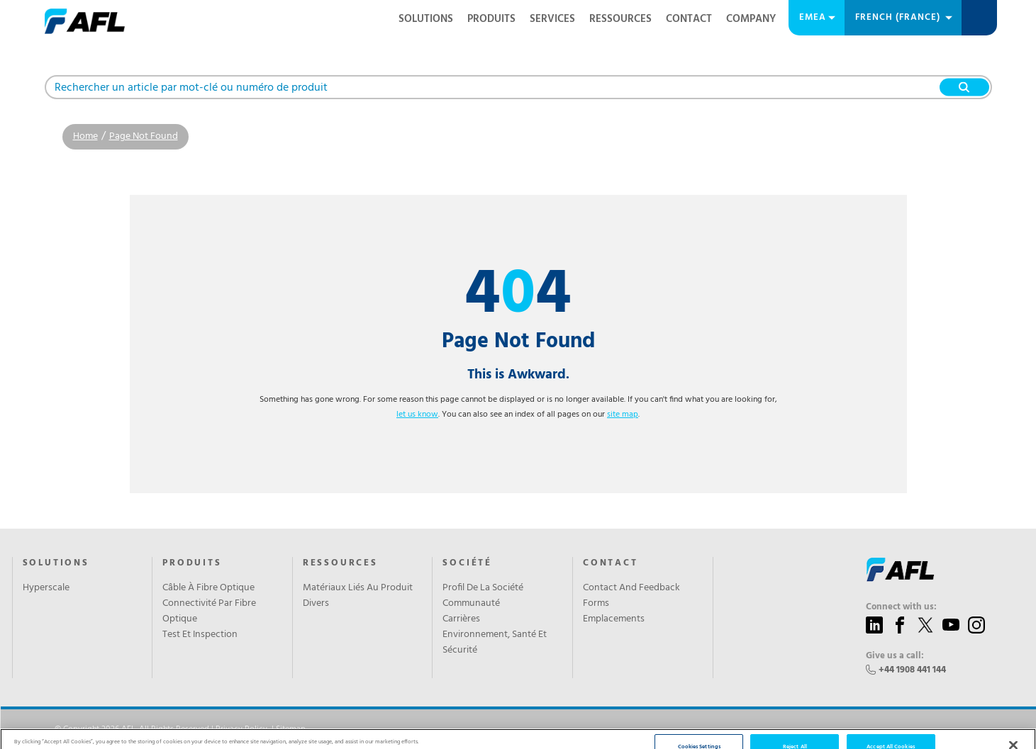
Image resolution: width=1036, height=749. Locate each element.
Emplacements (614, 619)
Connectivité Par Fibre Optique (209, 611)
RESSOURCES (620, 19)
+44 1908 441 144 (912, 670)
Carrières (461, 619)
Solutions (426, 19)
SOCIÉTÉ (467, 563)
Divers (316, 604)
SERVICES (552, 19)
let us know (417, 414)
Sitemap (291, 729)
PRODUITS (491, 19)
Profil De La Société (482, 588)
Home (85, 136)
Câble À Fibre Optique (208, 588)
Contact (689, 19)
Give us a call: (895, 656)
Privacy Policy (241, 729)
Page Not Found (143, 136)
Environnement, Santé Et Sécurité (494, 642)
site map (622, 414)
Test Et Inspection (200, 635)
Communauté (471, 604)
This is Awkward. (518, 375)
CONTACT (610, 563)
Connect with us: (901, 607)
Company (751, 19)
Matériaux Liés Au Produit (358, 588)
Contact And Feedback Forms (631, 596)
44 (518, 296)
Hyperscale (46, 588)
